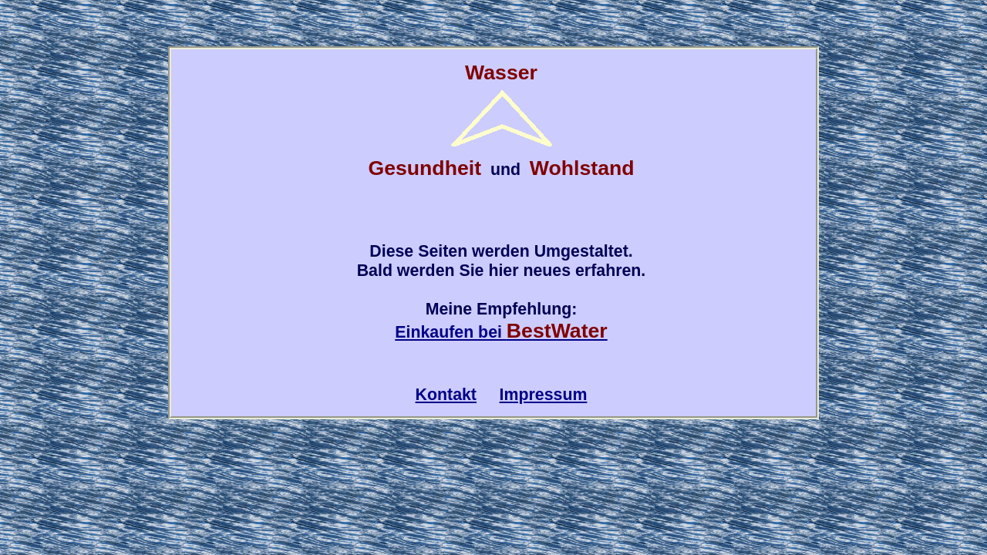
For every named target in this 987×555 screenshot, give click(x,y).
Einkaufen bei (501, 332)
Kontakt (446, 394)
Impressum (544, 394)
